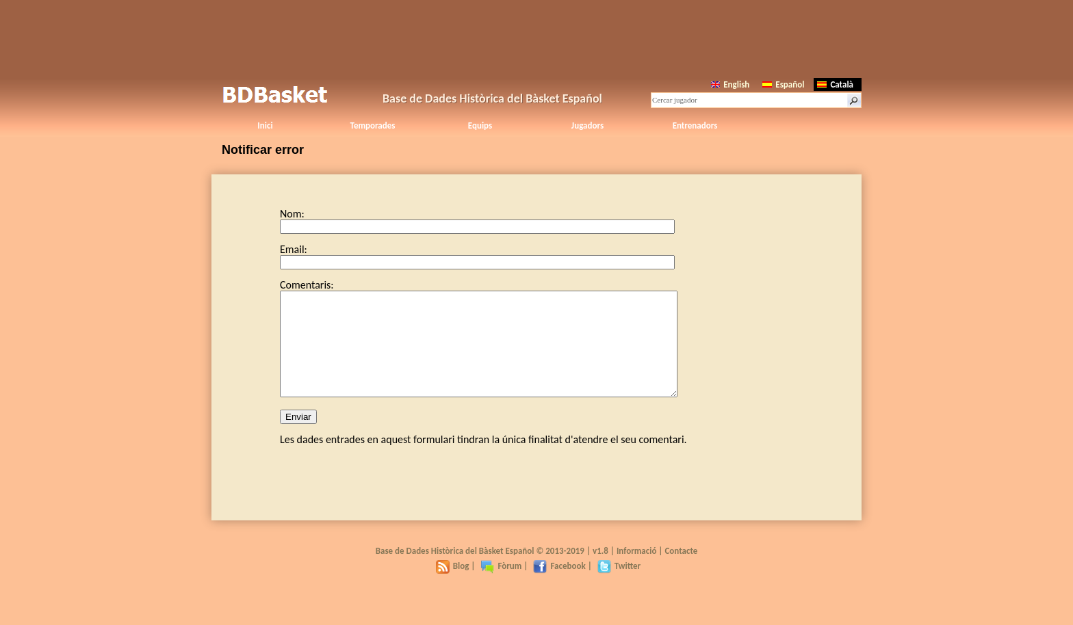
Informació (637, 571)
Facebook (559, 586)
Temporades (373, 125)
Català (835, 84)
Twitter (619, 586)
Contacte (680, 571)
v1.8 (600, 571)
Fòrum (500, 586)
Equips (480, 125)
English (730, 84)
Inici (264, 125)
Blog (452, 586)
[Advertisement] (536, 37)
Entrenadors (695, 125)
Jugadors (587, 125)
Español (783, 84)
